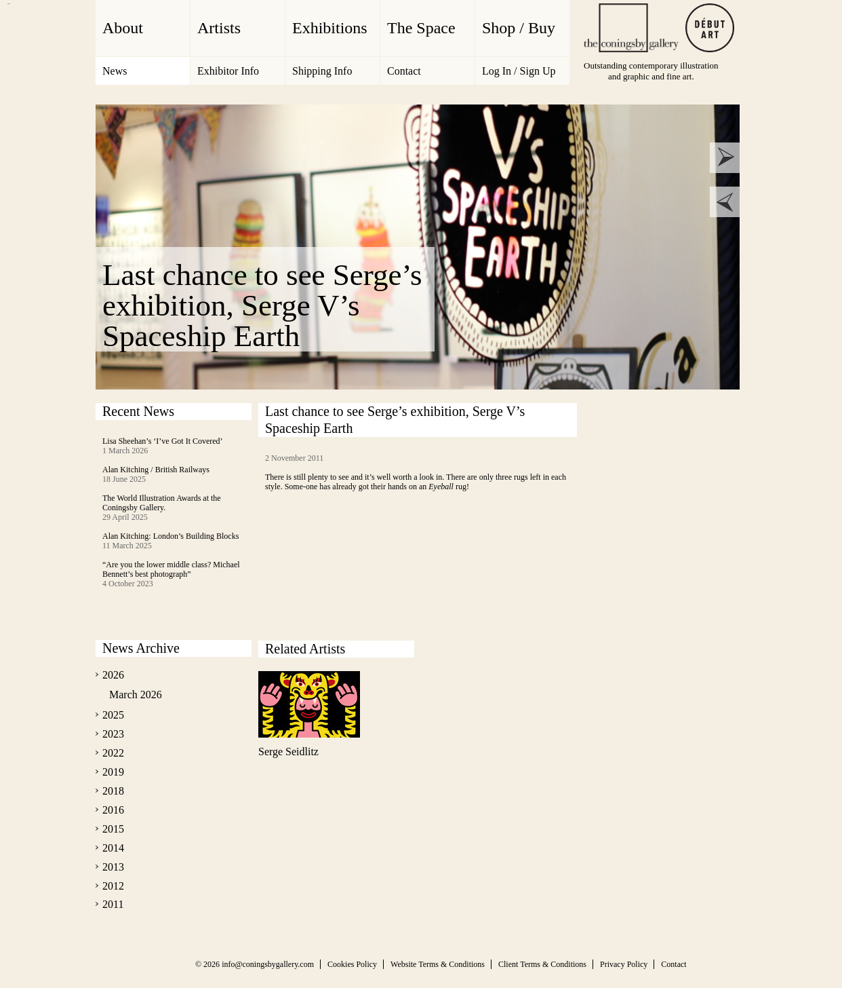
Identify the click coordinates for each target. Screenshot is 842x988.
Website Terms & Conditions (437, 964)
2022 (113, 753)
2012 (113, 886)
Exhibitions (329, 28)
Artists (219, 28)
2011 (112, 904)
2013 (113, 867)
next (725, 157)
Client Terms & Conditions (542, 964)
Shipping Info (322, 71)
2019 (113, 772)
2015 (113, 829)
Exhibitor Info (228, 71)
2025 (113, 715)
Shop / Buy (518, 28)
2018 (113, 791)
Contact (404, 71)
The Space (421, 28)
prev (725, 202)
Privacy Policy (623, 964)
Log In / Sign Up (518, 71)
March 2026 (135, 694)
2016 (113, 810)
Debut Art (709, 27)
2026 (113, 675)
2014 (113, 848)
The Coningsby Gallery (631, 27)
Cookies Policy (352, 964)
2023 (113, 734)
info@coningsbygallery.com (268, 964)
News (114, 71)
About (122, 28)
